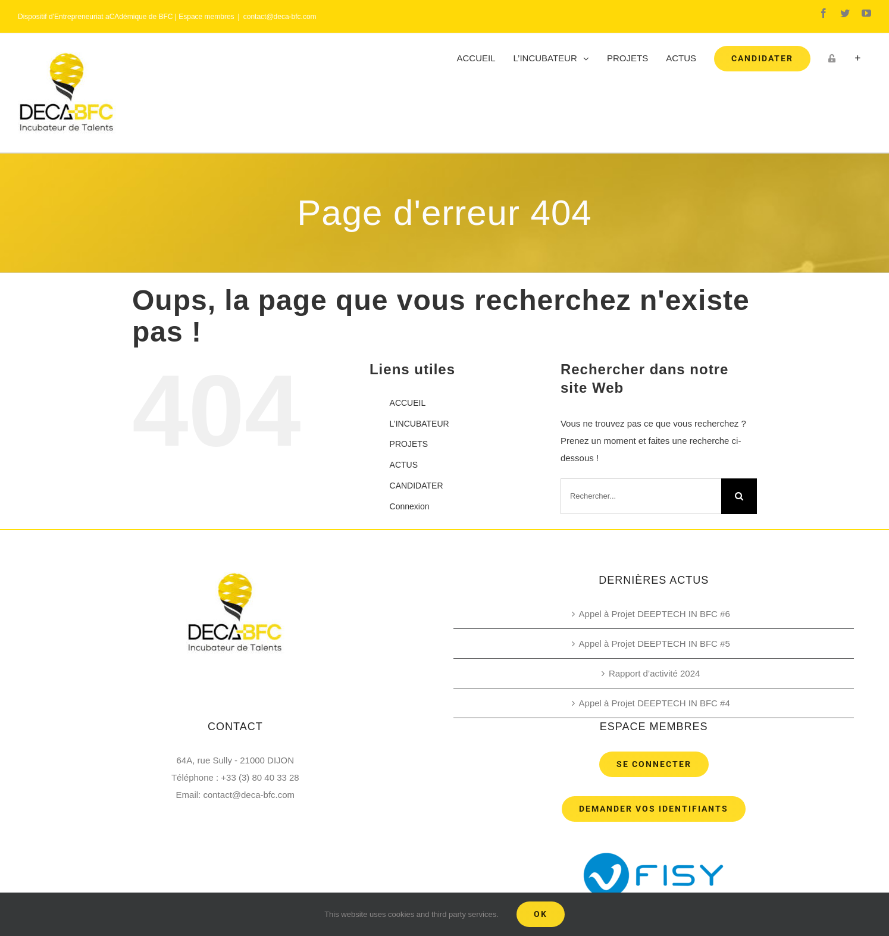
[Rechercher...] (641, 496)
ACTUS (404, 464)
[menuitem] (476, 58)
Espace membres (206, 16)
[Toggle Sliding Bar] (857, 58)
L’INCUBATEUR (419, 423)
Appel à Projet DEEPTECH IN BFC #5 (654, 643)
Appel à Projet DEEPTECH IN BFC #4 (654, 703)
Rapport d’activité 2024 (654, 673)
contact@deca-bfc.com (280, 16)
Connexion (410, 506)
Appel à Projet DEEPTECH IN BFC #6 (654, 614)
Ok (540, 914)
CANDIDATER (416, 485)
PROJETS (409, 444)
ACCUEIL (408, 403)
